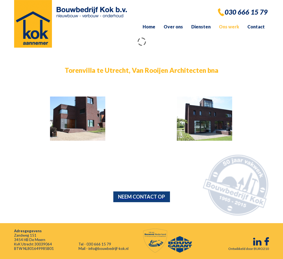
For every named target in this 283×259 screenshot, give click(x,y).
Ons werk (229, 26)
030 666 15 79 (246, 12)
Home (149, 26)
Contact (256, 26)
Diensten (201, 26)
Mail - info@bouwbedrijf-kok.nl (103, 248)
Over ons (173, 26)
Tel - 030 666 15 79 (94, 244)
